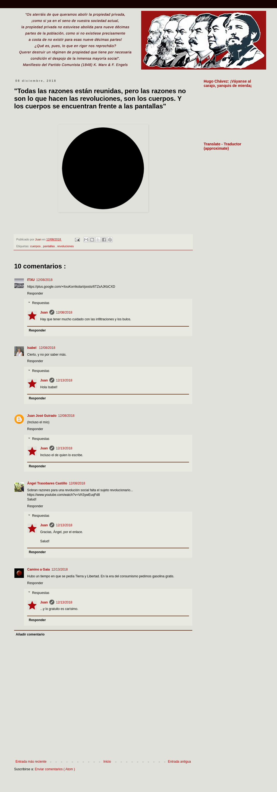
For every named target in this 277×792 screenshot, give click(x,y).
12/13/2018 (64, 380)
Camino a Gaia (38, 569)
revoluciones (65, 246)
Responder (35, 293)
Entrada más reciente (30, 761)
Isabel (32, 348)
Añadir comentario (30, 634)
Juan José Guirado (41, 416)
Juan (44, 312)
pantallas (49, 246)
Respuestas (40, 303)
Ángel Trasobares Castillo (47, 483)
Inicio (107, 761)
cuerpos (35, 246)
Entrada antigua (179, 761)
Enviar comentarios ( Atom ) (55, 769)
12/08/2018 (44, 280)
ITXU (30, 280)
